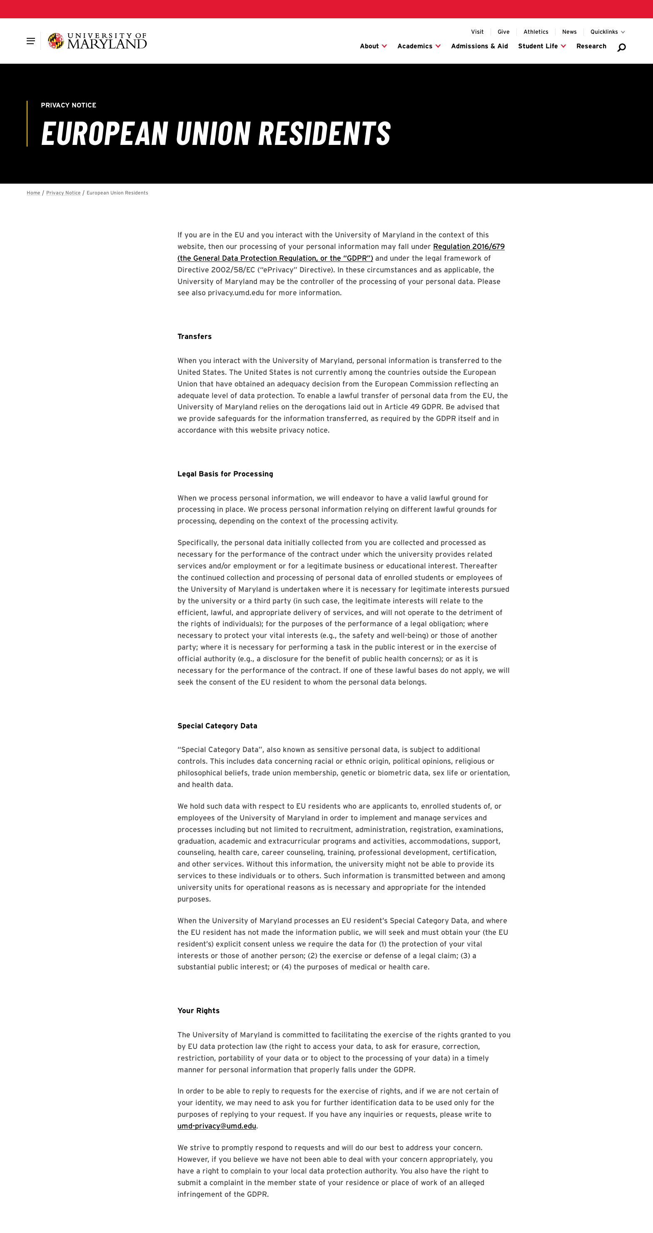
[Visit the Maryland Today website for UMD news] (569, 32)
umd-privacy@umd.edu (216, 1125)
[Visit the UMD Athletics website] (535, 32)
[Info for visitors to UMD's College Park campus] (477, 32)
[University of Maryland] (97, 41)
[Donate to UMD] (504, 32)
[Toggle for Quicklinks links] (608, 32)
